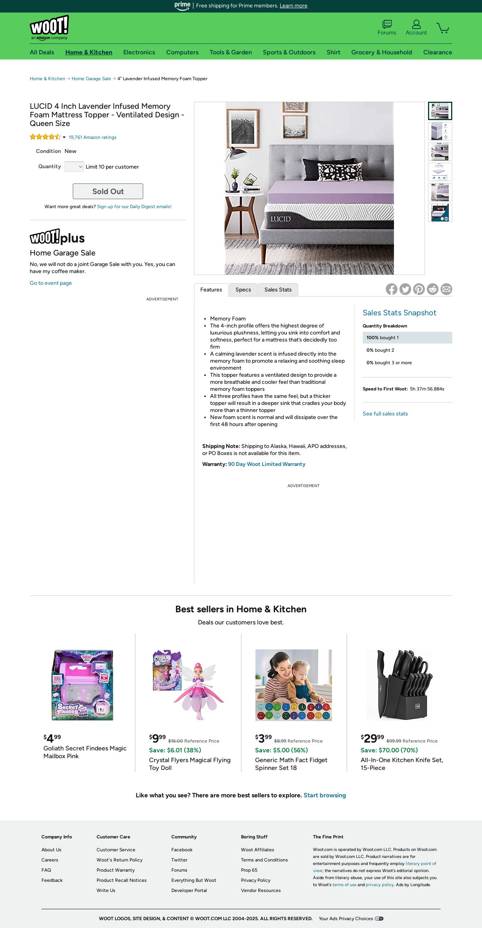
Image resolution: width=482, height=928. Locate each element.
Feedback (52, 880)
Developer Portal (189, 890)
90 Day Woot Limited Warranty (267, 464)
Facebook (181, 849)
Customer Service (116, 849)
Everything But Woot (193, 880)
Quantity (49, 166)
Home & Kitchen (47, 78)
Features (211, 289)
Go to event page (51, 283)
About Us (51, 849)
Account (416, 28)
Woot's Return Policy (119, 860)
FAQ (46, 870)
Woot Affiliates (257, 849)
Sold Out (108, 191)
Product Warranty (116, 870)
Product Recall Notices (122, 880)
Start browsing (325, 795)
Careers (49, 860)
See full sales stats (385, 413)
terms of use (344, 884)
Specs (243, 289)
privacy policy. (380, 884)
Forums (387, 28)
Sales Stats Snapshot (400, 312)
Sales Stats (278, 289)
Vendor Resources (261, 890)
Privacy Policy (255, 880)
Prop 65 (249, 870)
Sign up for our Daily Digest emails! (134, 206)
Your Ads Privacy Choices (346, 918)
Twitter (179, 860)
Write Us (106, 890)
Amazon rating (93, 137)
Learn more (294, 5)
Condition (48, 151)
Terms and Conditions (264, 860)
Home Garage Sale (91, 78)
